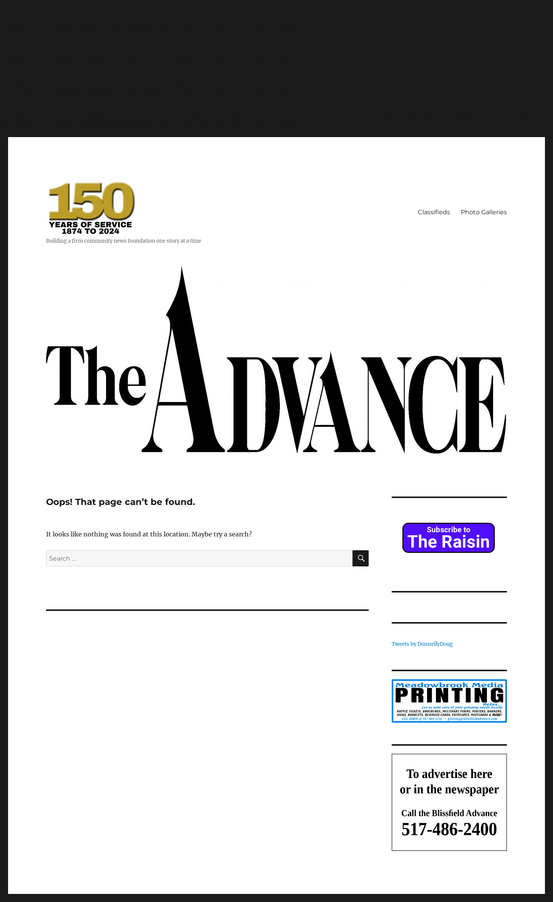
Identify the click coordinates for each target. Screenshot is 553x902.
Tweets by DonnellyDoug (422, 644)
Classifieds (434, 212)
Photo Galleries (484, 212)
